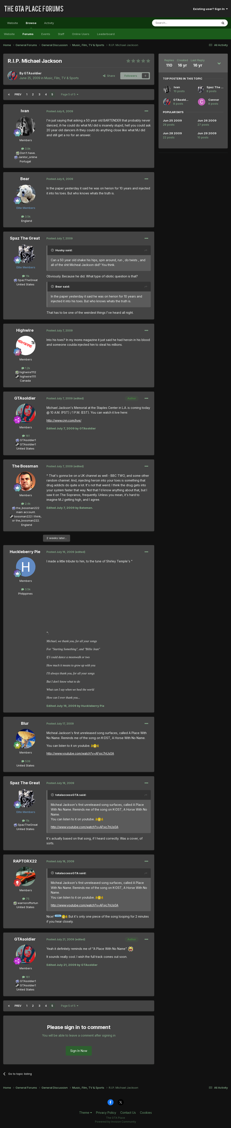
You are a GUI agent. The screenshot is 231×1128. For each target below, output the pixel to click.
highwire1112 (27, 372)
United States (25, 284)
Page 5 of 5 (69, 94)
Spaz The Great (25, 238)
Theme (85, 1112)
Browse (31, 25)
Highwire (25, 330)
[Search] (174, 22)
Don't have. (27, 153)
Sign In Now (78, 1051)
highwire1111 (28, 376)
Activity (49, 23)
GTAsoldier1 (28, 440)
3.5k (25, 216)
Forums (28, 34)
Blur (25, 723)
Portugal (25, 161)
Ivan (25, 111)
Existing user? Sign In (210, 9)
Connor (213, 99)
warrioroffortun (28, 903)
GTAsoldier (33, 73)
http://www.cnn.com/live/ (64, 420)
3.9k (25, 148)
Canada (25, 380)
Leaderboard (106, 34)
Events (45, 34)
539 (25, 761)
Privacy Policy (106, 1112)
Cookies (146, 1112)
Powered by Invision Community (115, 1121)
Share (109, 75)
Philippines (25, 593)
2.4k (25, 503)
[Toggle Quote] (53, 250)
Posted (60, 111)
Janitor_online (27, 157)
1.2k (25, 368)
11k (25, 276)
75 (25, 898)
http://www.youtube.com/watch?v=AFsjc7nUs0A (80, 753)
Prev (17, 94)
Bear (24, 178)
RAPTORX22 (25, 861)
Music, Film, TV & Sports (61, 78)
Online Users (80, 34)
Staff (61, 34)
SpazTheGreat (28, 280)
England (25, 220)
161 (26, 435)
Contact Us (128, 1112)
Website (12, 23)
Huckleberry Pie (25, 551)
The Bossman (25, 466)
